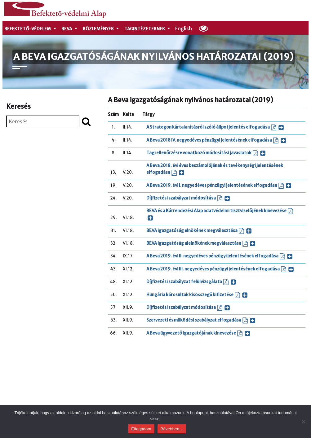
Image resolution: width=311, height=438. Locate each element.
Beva (69, 29)
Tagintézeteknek (147, 29)
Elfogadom (141, 429)
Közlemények (101, 29)
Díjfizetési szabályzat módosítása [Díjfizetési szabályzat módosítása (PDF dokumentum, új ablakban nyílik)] (188, 198)
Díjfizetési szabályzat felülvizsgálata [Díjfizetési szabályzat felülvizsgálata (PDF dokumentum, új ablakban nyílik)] (191, 282)
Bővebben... (172, 429)
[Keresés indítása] (86, 121)
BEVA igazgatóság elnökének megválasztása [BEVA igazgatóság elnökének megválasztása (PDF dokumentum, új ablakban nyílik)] (199, 231)
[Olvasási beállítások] (203, 28)
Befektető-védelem (30, 29)
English (183, 28)
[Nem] (303, 421)
